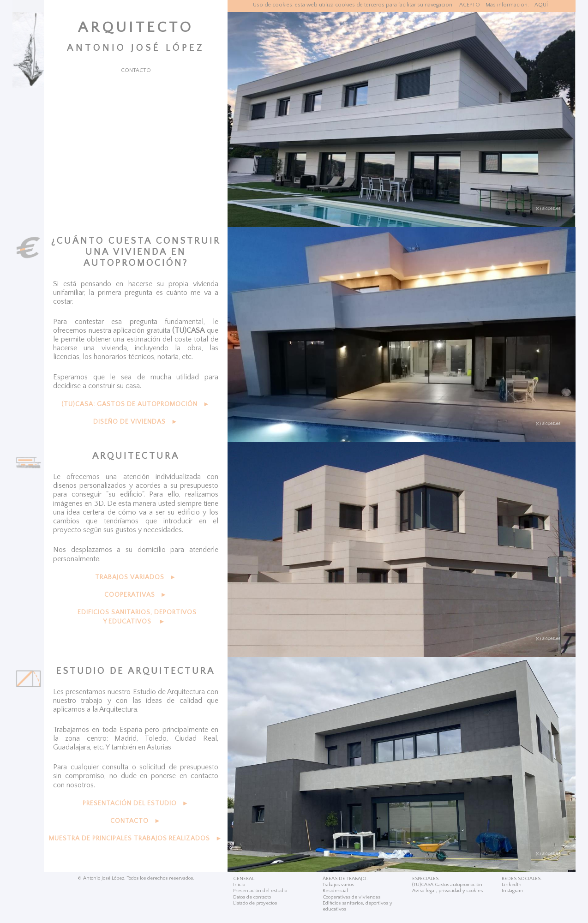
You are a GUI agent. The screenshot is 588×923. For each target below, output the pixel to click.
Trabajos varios (338, 884)
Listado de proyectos (255, 903)
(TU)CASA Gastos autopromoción (447, 884)
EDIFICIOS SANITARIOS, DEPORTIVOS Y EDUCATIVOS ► (137, 617)
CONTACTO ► (135, 821)
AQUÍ (541, 5)
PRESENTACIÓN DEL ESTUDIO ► (136, 803)
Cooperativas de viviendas (351, 897)
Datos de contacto (252, 897)
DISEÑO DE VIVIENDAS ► (135, 422)
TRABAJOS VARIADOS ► (136, 577)
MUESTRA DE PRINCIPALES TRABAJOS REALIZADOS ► (135, 838)
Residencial (335, 890)
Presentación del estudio (260, 890)
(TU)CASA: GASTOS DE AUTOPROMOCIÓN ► (135, 404)
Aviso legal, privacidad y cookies (447, 890)
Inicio (239, 884)
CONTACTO (136, 70)
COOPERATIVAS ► (136, 595)
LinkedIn (512, 884)
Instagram (512, 890)
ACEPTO (469, 5)
